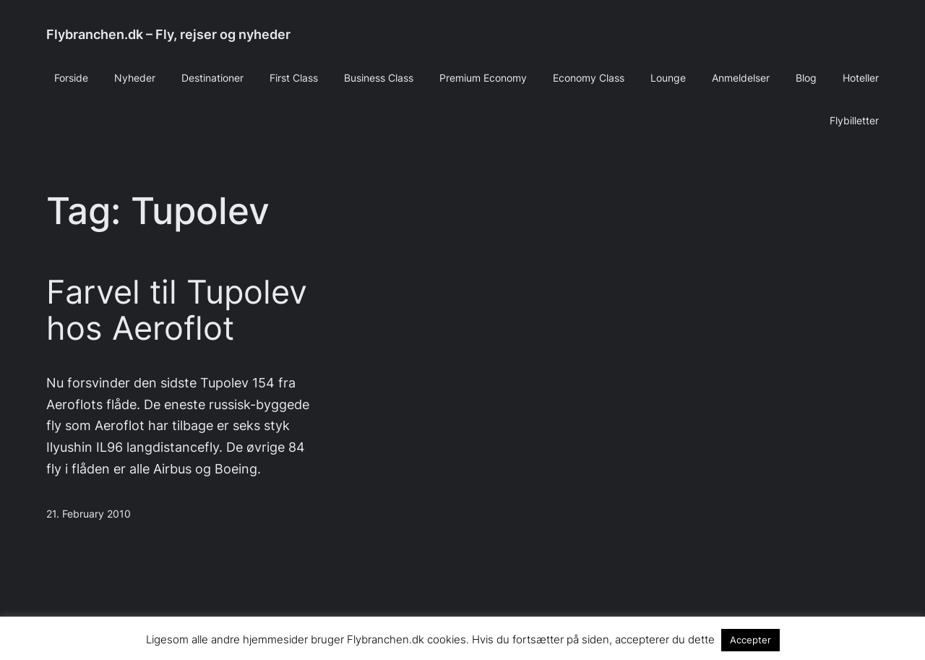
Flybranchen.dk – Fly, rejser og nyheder (168, 34)
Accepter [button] (750, 640)
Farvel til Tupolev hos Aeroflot (176, 310)
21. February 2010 (88, 514)
